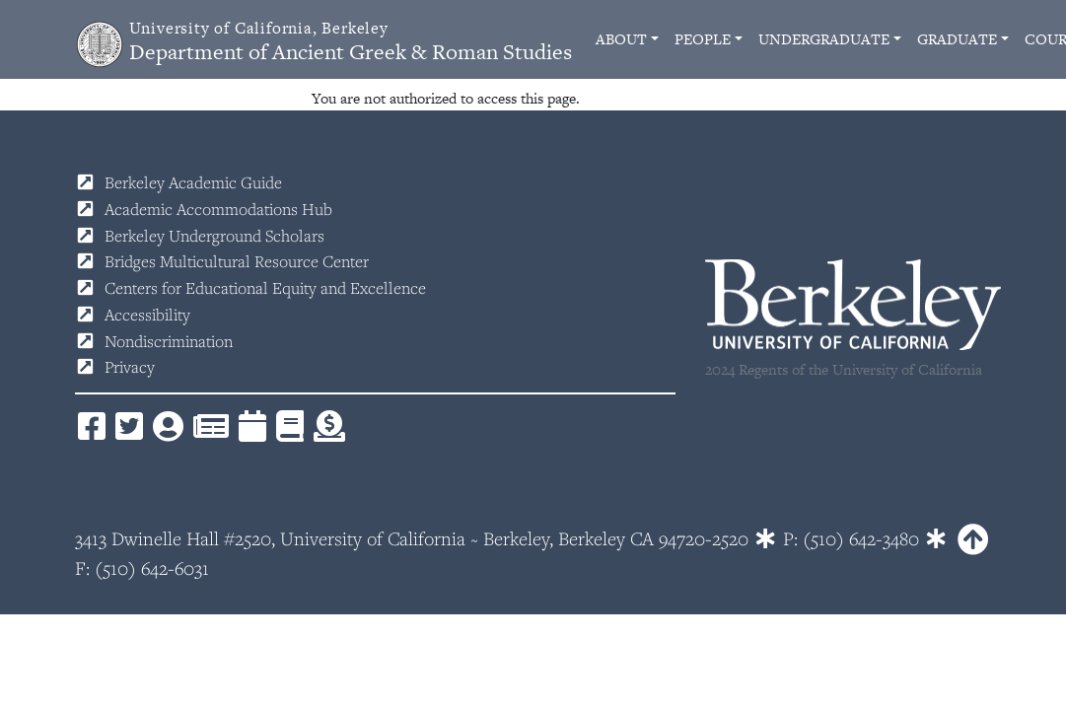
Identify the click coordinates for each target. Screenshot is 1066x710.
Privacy (130, 367)
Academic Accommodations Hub (218, 209)
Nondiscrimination (169, 341)
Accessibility (147, 314)
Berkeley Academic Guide (193, 182)
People (703, 39)
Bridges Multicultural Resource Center (237, 261)
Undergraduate (823, 39)
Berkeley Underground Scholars (214, 236)
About (621, 39)
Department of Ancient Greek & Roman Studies (350, 42)
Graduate (957, 39)
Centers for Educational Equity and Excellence (265, 288)
